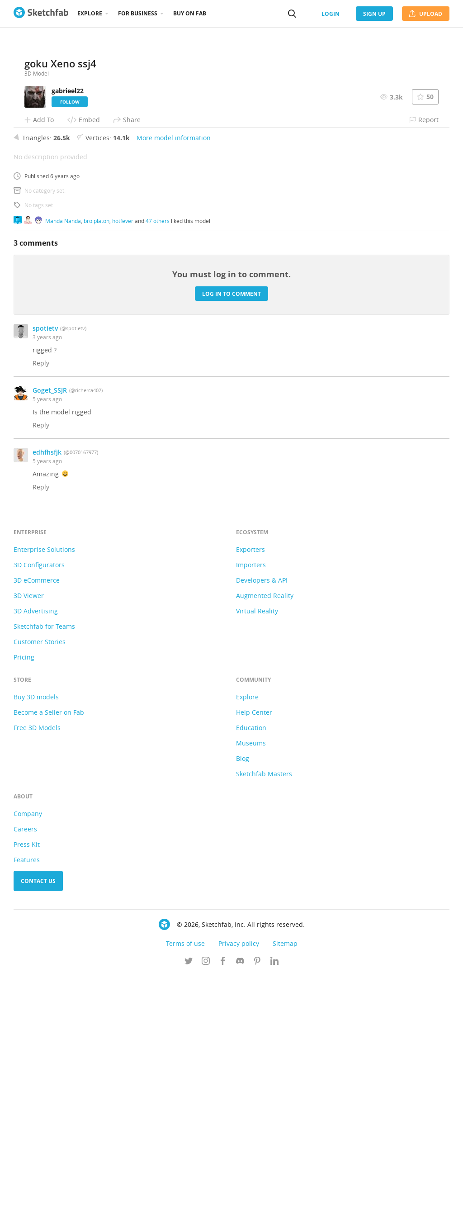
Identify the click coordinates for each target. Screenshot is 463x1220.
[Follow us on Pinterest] (257, 1206)
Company (28, 1058)
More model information (174, 382)
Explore (89, 13)
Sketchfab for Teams (44, 870)
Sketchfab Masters (264, 1018)
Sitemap (285, 1187)
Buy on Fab (189, 13)
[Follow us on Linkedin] (274, 1206)
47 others (158, 464)
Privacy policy (238, 1187)
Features (27, 1104)
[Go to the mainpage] (41, 13)
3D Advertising (36, 855)
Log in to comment (231, 537)
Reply (41, 607)
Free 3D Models (37, 972)
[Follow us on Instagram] (206, 1206)
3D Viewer (29, 839)
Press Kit (27, 1088)
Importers (251, 809)
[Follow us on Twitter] (188, 1206)
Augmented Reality (264, 839)
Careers (25, 1073)
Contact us (38, 1125)
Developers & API (262, 824)
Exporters (250, 793)
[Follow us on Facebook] (223, 1206)
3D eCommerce (37, 824)
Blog (242, 1002)
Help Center (254, 956)
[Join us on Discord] (240, 1206)
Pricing (24, 901)
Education (251, 972)
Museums (251, 987)
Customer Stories (40, 886)
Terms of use (185, 1187)
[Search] (292, 13)
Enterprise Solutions (44, 793)
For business (137, 13)
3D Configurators (39, 809)
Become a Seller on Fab (49, 956)
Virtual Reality (257, 855)
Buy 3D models (36, 941)
